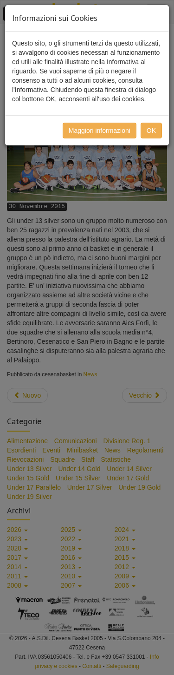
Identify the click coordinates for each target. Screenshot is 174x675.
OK (151, 130)
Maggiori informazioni (99, 130)
